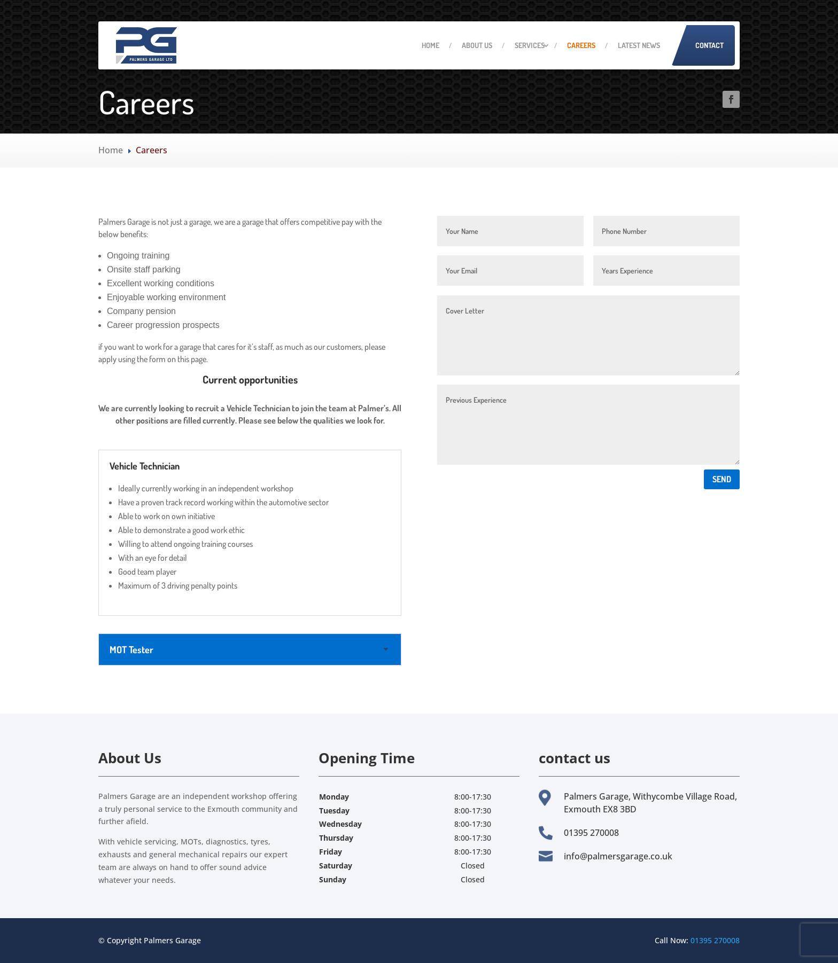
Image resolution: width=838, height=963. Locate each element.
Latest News (639, 45)
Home (430, 45)
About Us (477, 45)
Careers (581, 45)
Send (721, 479)
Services (530, 45)
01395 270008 (715, 940)
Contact (709, 45)
